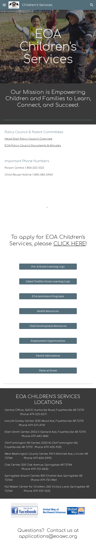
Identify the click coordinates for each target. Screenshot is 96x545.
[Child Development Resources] (48, 326)
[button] (4, 5)
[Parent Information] (48, 356)
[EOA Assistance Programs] (48, 296)
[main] (48, 46)
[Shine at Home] (48, 370)
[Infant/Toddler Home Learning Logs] (48, 281)
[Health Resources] (48, 311)
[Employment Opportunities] (48, 341)
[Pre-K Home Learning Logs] (48, 267)
